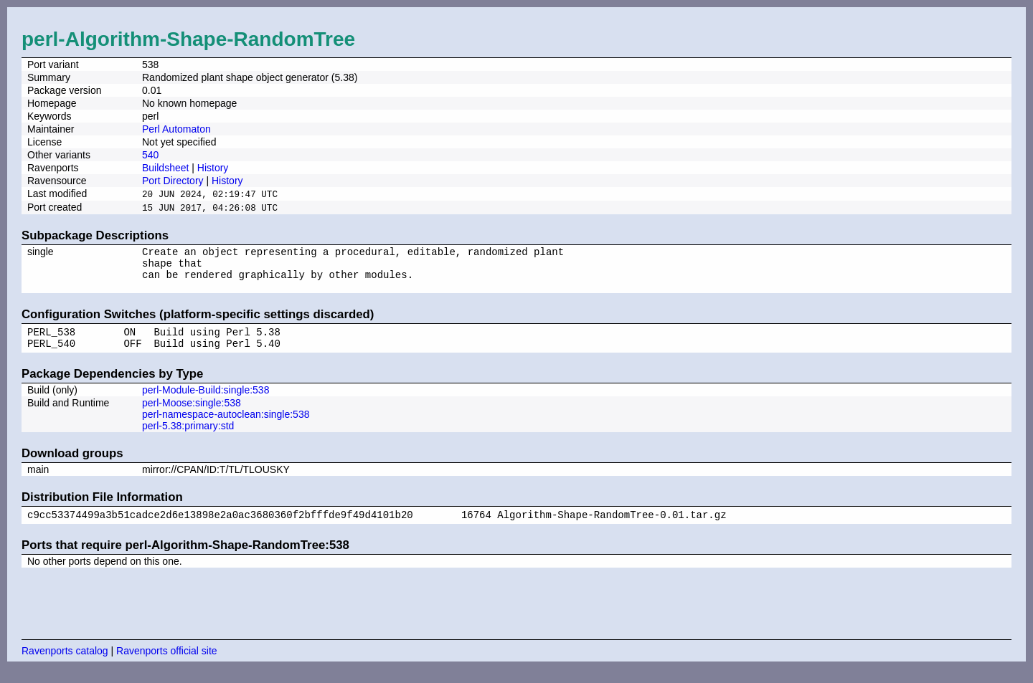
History (213, 167)
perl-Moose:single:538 (191, 415)
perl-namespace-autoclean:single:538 (225, 426)
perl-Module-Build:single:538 (205, 402)
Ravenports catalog (65, 665)
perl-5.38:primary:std (188, 438)
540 (150, 155)
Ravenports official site (166, 665)
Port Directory (173, 180)
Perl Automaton (176, 129)
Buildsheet (165, 167)
